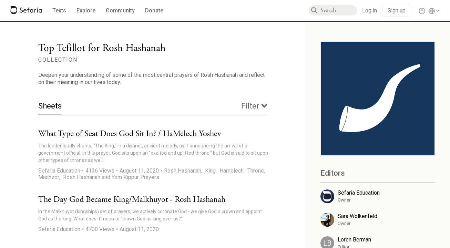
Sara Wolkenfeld (357, 216)
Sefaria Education (59, 170)
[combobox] (338, 10)
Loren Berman (354, 239)
